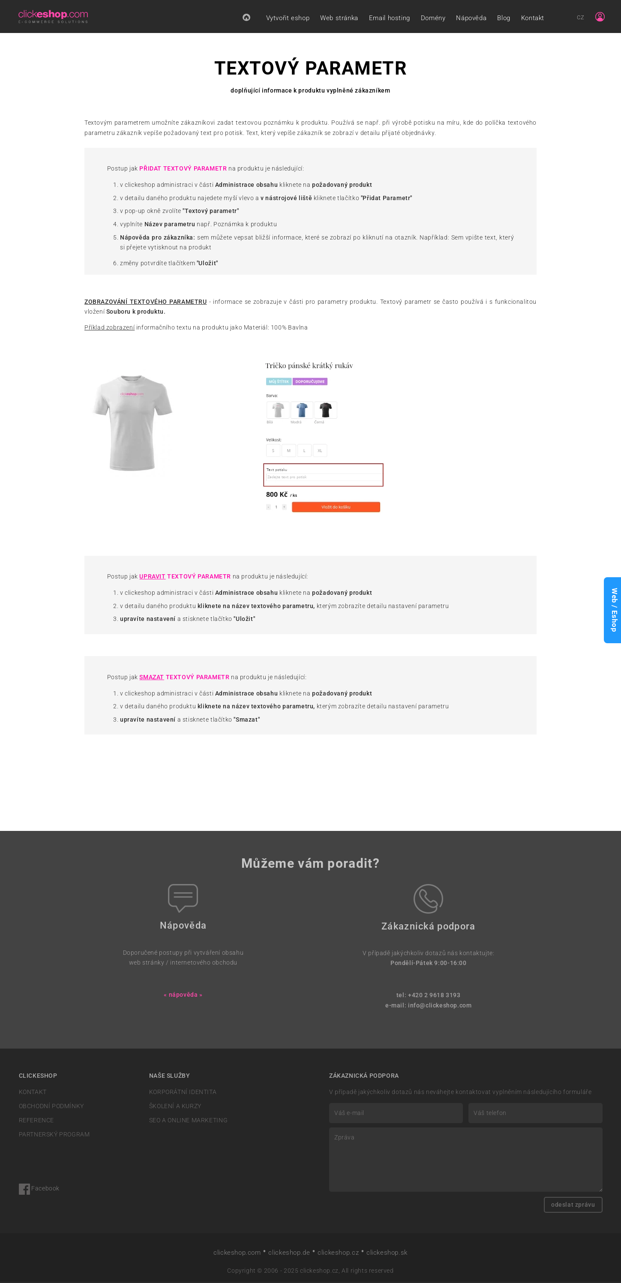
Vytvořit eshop (288, 18)
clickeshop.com (237, 1254)
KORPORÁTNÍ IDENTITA (183, 1093)
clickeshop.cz (338, 1254)
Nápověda (471, 18)
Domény (433, 18)
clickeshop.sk (387, 1254)
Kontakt (532, 18)
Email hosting (389, 18)
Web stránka (339, 18)
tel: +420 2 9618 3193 (428, 996)
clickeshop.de (289, 1254)
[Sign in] (600, 17)
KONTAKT (33, 1093)
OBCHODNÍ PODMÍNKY (51, 1107)
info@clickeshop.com (440, 1006)
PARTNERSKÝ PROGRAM (54, 1135)
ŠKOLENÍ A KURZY (175, 1107)
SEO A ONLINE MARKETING (188, 1121)
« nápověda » (183, 996)
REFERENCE (36, 1121)
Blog (503, 18)
